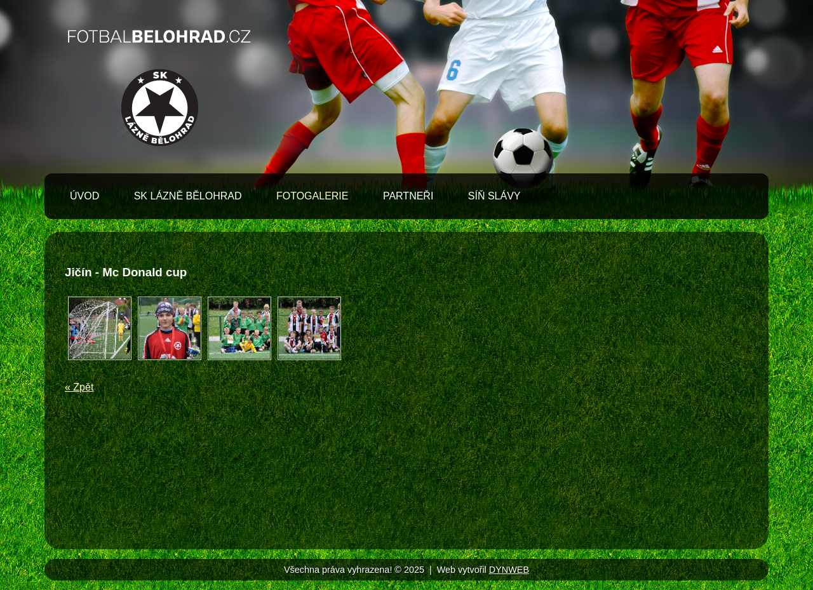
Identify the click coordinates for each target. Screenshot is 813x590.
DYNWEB (509, 570)
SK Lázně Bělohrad (188, 196)
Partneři (408, 196)
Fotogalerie (312, 196)
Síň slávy (494, 196)
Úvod (84, 196)
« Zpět (79, 387)
